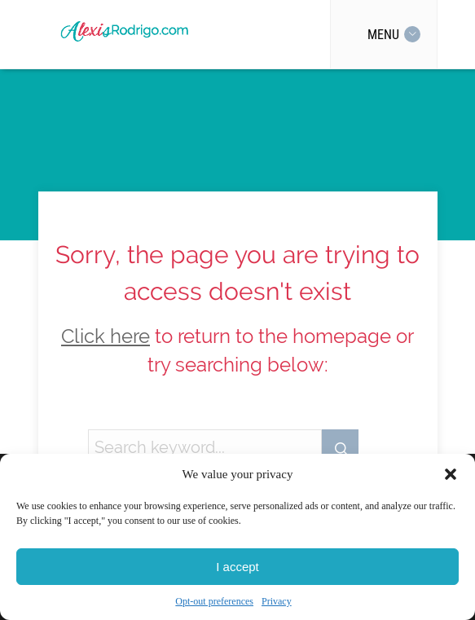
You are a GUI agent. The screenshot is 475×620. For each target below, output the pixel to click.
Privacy (277, 601)
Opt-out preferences (214, 601)
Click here (105, 336)
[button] (450, 474)
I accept (237, 567)
